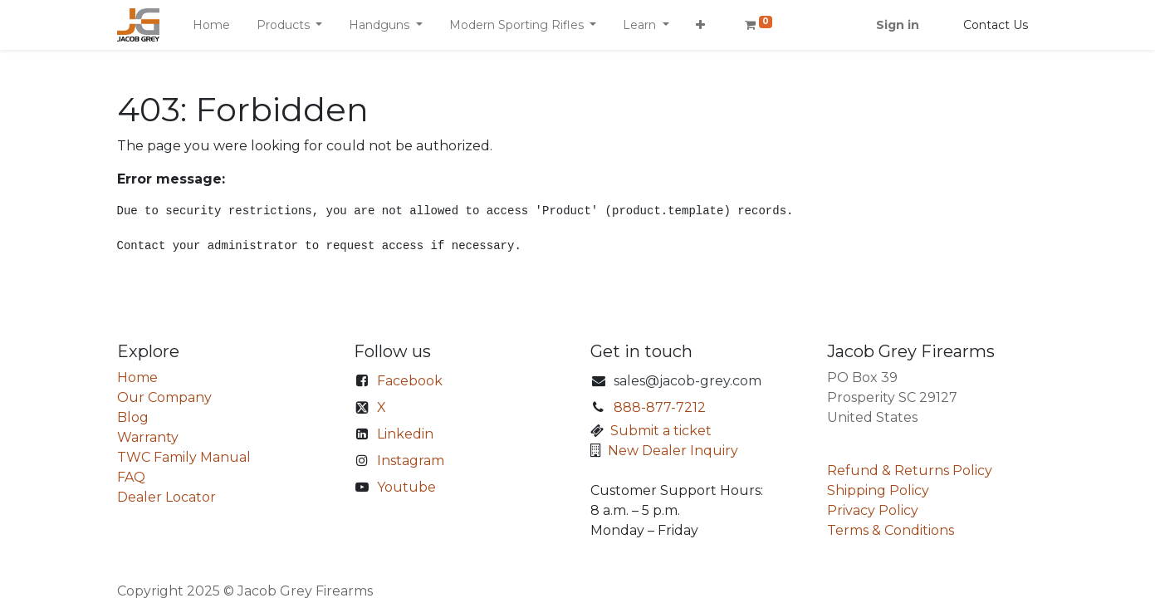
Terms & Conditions (890, 530)
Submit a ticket (661, 431)
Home (137, 377)
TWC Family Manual (184, 457)
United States (872, 417)
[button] (700, 25)
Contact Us (995, 24)
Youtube (406, 487)
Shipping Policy (878, 490)
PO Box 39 (862, 377)
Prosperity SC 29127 (892, 397)
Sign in (897, 24)
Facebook (410, 381)
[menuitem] (211, 25)
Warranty (148, 437)
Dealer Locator (166, 497)
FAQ (131, 477)
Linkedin (405, 434)
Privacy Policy (872, 510)
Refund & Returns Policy (909, 470)
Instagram (410, 460)
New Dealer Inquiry (673, 450)
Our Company (164, 397)
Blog (133, 417)
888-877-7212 (660, 407)
